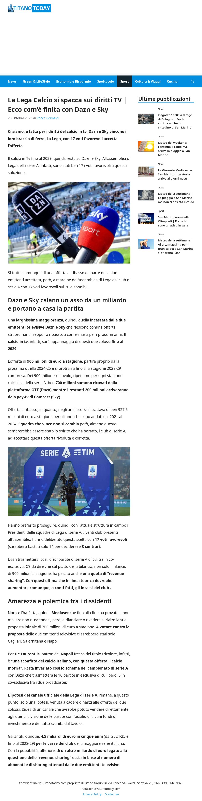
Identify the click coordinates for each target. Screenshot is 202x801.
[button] (192, 81)
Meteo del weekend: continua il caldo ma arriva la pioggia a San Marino (174, 149)
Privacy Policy (92, 794)
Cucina (172, 81)
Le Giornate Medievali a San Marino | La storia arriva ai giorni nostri (175, 174)
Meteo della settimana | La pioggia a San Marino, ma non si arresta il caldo (176, 198)
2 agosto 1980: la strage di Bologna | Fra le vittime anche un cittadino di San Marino (175, 121)
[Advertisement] (101, 46)
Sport (124, 81)
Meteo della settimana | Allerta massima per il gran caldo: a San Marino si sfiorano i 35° (176, 246)
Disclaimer (112, 794)
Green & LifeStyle (36, 81)
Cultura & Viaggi (148, 81)
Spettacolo (105, 81)
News (12, 81)
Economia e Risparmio (73, 81)
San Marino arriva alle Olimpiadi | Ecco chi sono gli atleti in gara (174, 221)
